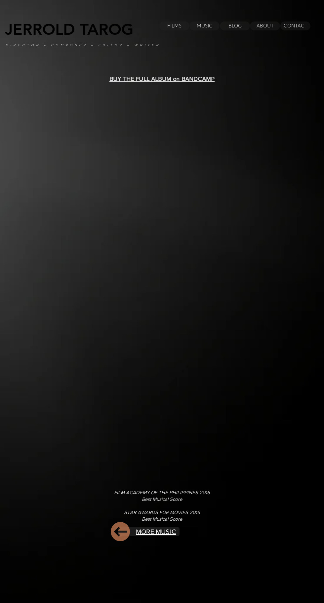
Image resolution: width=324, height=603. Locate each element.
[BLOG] (235, 25)
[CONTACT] (295, 25)
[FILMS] (174, 25)
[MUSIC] (204, 25)
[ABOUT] (265, 25)
